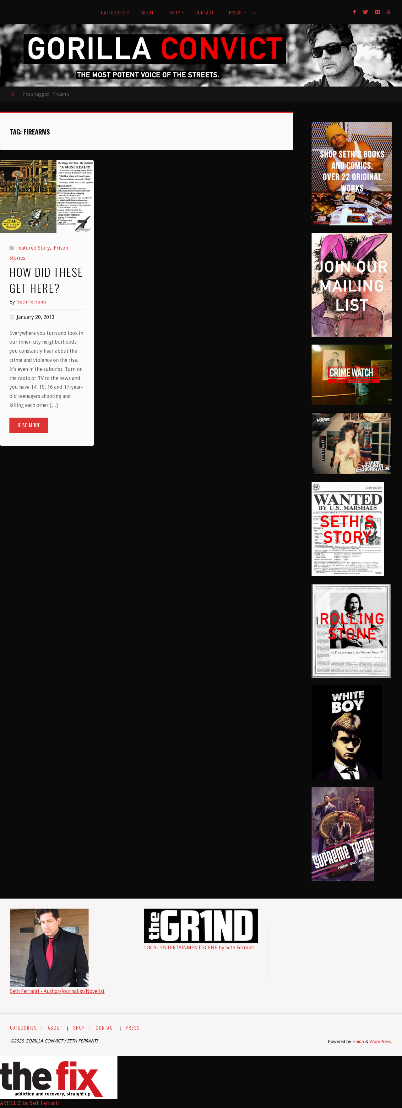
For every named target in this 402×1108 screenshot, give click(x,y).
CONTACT (106, 1027)
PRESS (133, 1027)
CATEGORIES (23, 1027)
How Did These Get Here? (46, 279)
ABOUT (55, 1027)
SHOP (79, 1027)
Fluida (357, 1041)
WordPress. (381, 1041)
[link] (255, 12)
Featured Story (33, 248)
